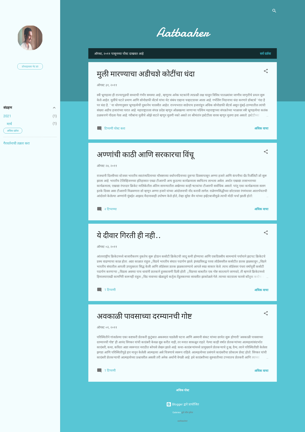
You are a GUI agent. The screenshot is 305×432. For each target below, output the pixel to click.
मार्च (9, 124)
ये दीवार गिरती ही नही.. (129, 235)
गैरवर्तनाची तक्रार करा (16, 143)
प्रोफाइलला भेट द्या (30, 66)
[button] (265, 71)
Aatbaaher (182, 32)
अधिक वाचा (261, 128)
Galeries (176, 412)
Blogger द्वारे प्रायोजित (182, 404)
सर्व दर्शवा (265, 54)
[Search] (274, 11)
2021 (7, 116)
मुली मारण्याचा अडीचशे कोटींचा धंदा (146, 74)
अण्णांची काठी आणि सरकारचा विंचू (145, 155)
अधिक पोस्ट (182, 390)
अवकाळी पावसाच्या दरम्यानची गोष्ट (144, 316)
